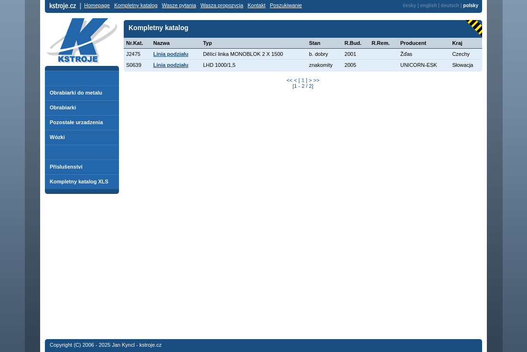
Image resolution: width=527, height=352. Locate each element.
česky (409, 5)
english (428, 5)
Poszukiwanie (286, 5)
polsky (470, 5)
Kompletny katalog (136, 5)
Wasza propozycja (222, 5)
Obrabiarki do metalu (76, 93)
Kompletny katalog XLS (79, 181)
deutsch (450, 5)
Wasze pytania (179, 5)
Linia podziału (170, 54)
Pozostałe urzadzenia (76, 122)
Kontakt (256, 5)
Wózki (57, 137)
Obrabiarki (63, 107)
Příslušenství (66, 167)
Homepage (97, 5)
